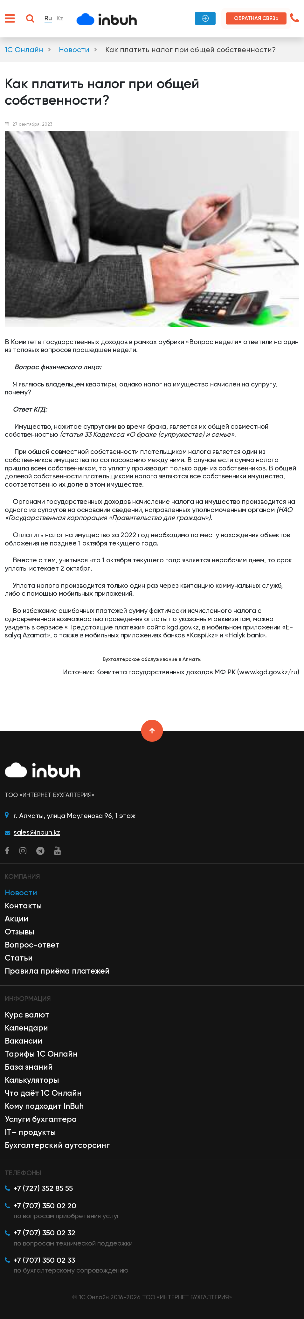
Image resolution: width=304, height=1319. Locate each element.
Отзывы (19, 931)
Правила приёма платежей (57, 970)
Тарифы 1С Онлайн (41, 1054)
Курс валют (27, 1014)
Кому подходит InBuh (44, 1106)
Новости (74, 49)
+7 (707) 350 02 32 (44, 1232)
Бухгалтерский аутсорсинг (57, 1145)
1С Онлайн (24, 49)
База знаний (29, 1067)
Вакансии (23, 1040)
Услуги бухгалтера (41, 1119)
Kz (60, 18)
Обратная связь (256, 18)
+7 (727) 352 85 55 (43, 1188)
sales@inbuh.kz (37, 832)
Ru (48, 18)
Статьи (19, 957)
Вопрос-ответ (32, 944)
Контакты (23, 905)
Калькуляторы (32, 1080)
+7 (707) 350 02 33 (44, 1260)
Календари (26, 1027)
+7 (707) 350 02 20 (45, 1205)
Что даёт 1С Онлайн (43, 1093)
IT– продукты (30, 1132)
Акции (16, 918)
